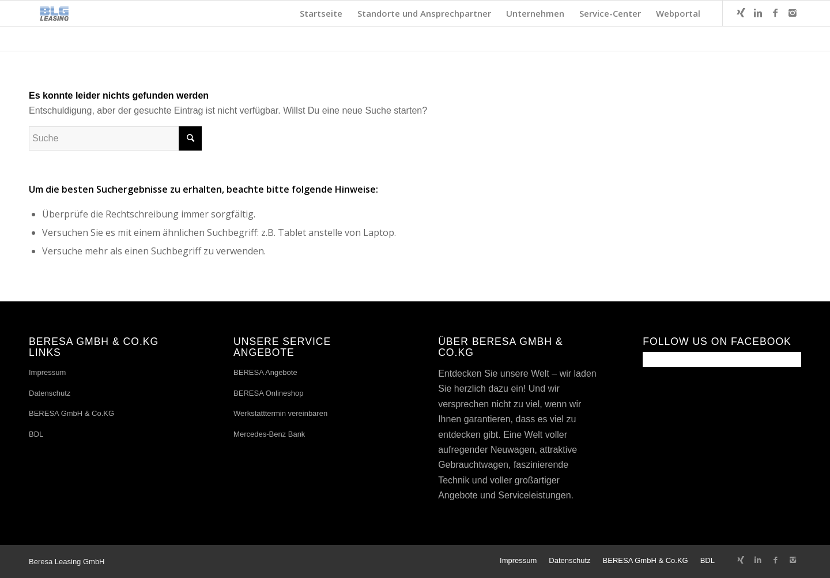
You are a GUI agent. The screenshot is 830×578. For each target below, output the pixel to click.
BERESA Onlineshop (268, 393)
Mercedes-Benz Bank (269, 434)
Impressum (47, 372)
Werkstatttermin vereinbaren (280, 413)
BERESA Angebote (265, 372)
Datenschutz (49, 393)
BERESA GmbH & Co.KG (71, 413)
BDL (36, 434)
